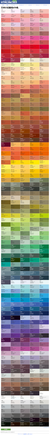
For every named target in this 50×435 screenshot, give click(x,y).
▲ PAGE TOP (46, 427)
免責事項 (25, 434)
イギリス (30, 5)
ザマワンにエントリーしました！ (8, 432)
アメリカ (13, 5)
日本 (3, 5)
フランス (37, 5)
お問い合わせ (29, 434)
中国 (7, 5)
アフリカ (45, 5)
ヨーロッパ (21, 5)
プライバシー (20, 434)
